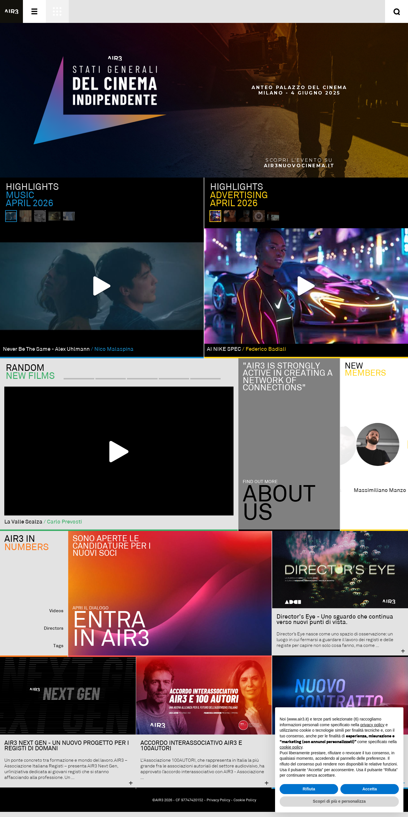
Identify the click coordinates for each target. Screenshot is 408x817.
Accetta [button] (369, 789)
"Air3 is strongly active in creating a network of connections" (286, 382)
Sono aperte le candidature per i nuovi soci (111, 551)
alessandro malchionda (374, 495)
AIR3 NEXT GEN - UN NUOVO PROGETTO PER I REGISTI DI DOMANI (66, 751)
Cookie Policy (245, 805)
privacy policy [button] (372, 724)
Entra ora (261, 11)
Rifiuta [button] (309, 789)
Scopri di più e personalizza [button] (339, 801)
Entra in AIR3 (111, 635)
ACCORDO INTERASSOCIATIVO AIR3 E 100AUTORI (191, 751)
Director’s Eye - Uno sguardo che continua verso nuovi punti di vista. (334, 625)
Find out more (260, 487)
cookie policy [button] (291, 747)
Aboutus (279, 509)
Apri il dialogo (90, 613)
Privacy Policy (218, 805)
